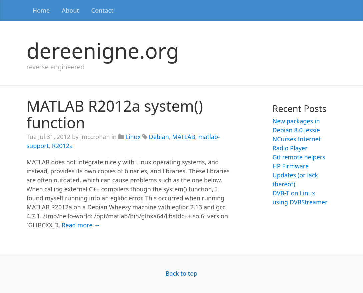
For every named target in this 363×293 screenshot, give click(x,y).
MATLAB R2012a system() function (115, 114)
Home (41, 10)
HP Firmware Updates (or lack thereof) (295, 175)
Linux (133, 137)
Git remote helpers (298, 157)
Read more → (81, 225)
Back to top (181, 273)
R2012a (62, 146)
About (70, 10)
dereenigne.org (103, 50)
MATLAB (183, 137)
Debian (159, 137)
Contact (102, 10)
